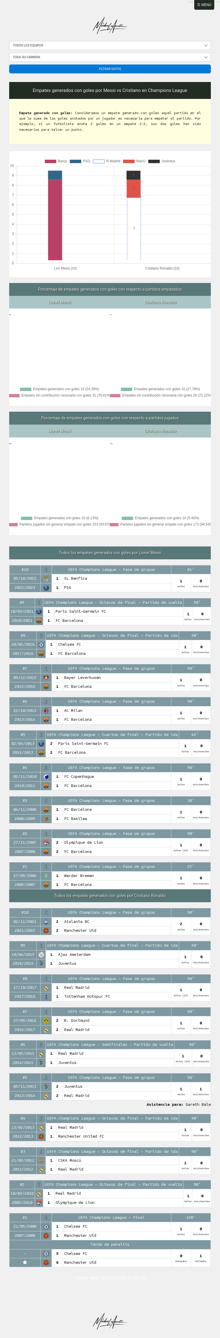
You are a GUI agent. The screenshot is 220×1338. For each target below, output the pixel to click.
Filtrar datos (110, 69)
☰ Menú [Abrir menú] (204, 5)
